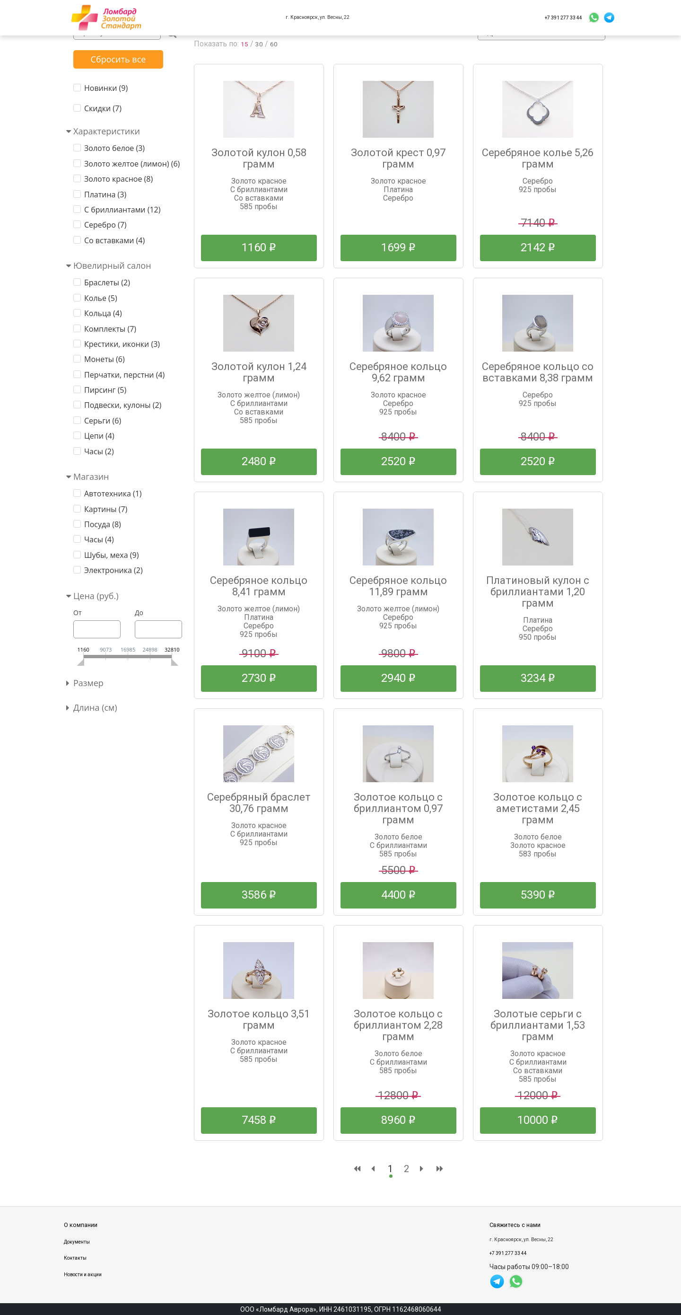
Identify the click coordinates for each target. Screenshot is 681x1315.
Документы (77, 1241)
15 (245, 43)
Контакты (75, 1258)
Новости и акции (83, 1274)
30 (260, 43)
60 (276, 43)
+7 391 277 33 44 (563, 17)
